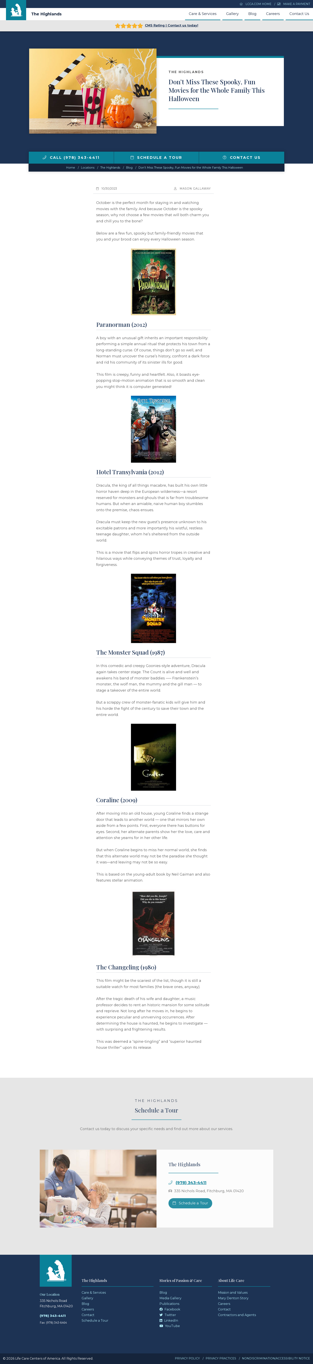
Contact (88, 1315)
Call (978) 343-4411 (71, 157)
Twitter (167, 1315)
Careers (273, 14)
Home (70, 167)
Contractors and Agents (237, 1315)
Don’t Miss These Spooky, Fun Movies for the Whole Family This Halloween (190, 167)
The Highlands (46, 14)
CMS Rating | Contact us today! (156, 25)
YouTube (169, 1326)
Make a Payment (293, 4)
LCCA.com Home (255, 4)
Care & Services (203, 14)
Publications (169, 1304)
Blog (252, 14)
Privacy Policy (187, 1358)
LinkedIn (168, 1320)
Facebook (169, 1309)
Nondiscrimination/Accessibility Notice (276, 1358)
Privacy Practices (221, 1358)
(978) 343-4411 (191, 1192)
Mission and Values (233, 1292)
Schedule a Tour (156, 157)
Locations (87, 167)
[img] (44, 157)
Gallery (232, 14)
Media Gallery (170, 1298)
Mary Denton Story (233, 1298)
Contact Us (299, 14)
